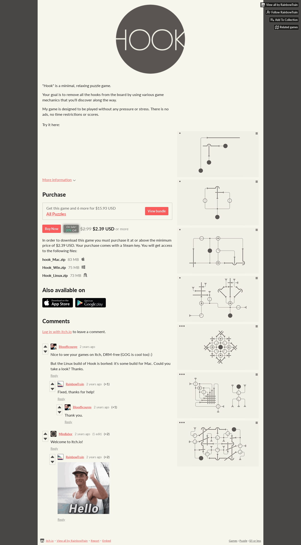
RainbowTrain (75, 384)
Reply (54, 376)
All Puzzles (56, 213)
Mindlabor (65, 434)
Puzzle (243, 540)
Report (95, 540)
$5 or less (255, 540)
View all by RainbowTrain (72, 540)
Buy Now (51, 229)
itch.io (50, 540)
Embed (106, 540)
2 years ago (87, 347)
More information (59, 179)
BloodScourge (68, 347)
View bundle (157, 211)
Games (233, 540)
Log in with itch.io (57, 331)
